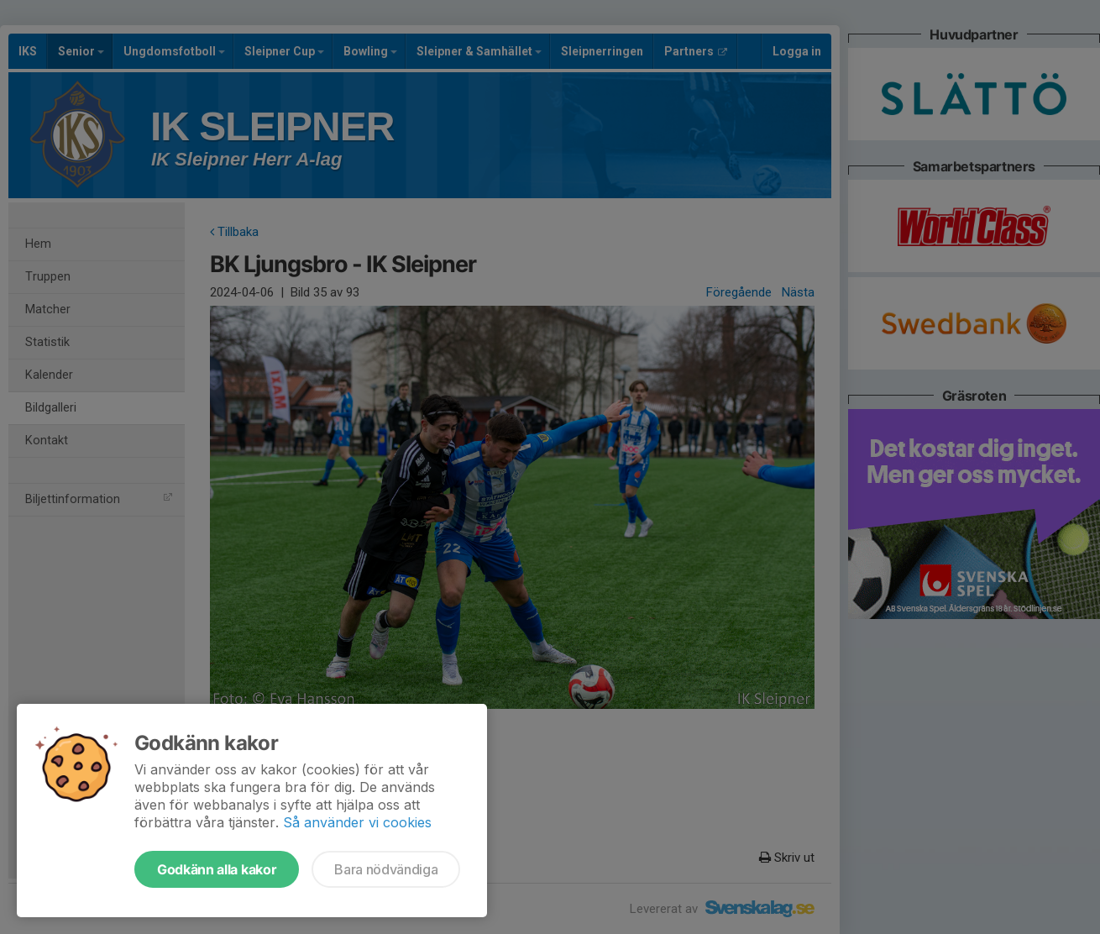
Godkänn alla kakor (216, 869)
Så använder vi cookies (357, 822)
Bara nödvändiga (385, 869)
